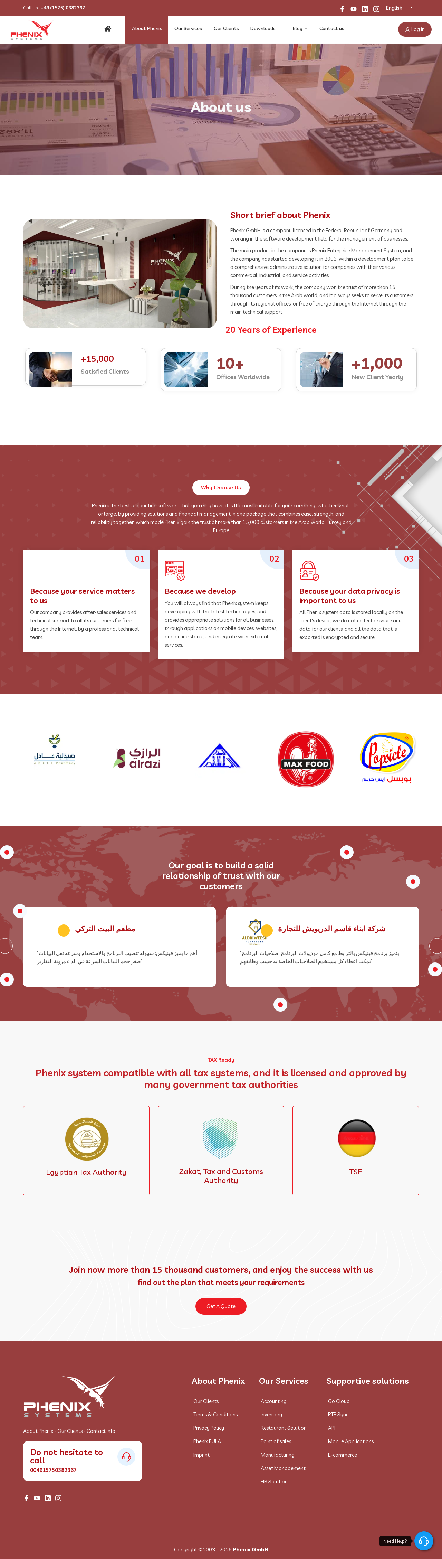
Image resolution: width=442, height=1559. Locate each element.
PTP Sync (338, 1414)
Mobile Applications (351, 1441)
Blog (297, 29)
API (331, 1428)
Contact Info (101, 1431)
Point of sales (276, 1441)
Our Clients (226, 29)
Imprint (201, 1455)
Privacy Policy (208, 1428)
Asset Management (283, 1468)
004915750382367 (53, 1470)
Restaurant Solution (284, 1428)
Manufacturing (278, 1455)
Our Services (189, 29)
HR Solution (274, 1481)
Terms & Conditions (215, 1414)
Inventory (271, 1414)
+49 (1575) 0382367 (62, 7)
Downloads (262, 29)
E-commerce (342, 1455)
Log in (415, 29)
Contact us (331, 29)
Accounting (274, 1401)
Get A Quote (221, 1306)
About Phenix (148, 29)
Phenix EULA (207, 1441)
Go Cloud (339, 1401)
